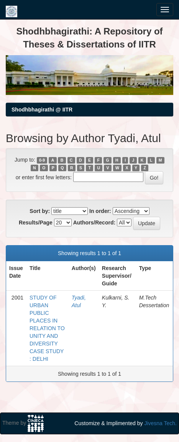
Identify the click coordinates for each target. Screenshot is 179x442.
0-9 (42, 160)
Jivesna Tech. (160, 423)
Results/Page (36, 222)
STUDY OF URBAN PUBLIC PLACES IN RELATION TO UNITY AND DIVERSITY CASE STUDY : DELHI (47, 328)
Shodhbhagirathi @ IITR (41, 109)
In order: (100, 211)
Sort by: (40, 211)
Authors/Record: (94, 222)
